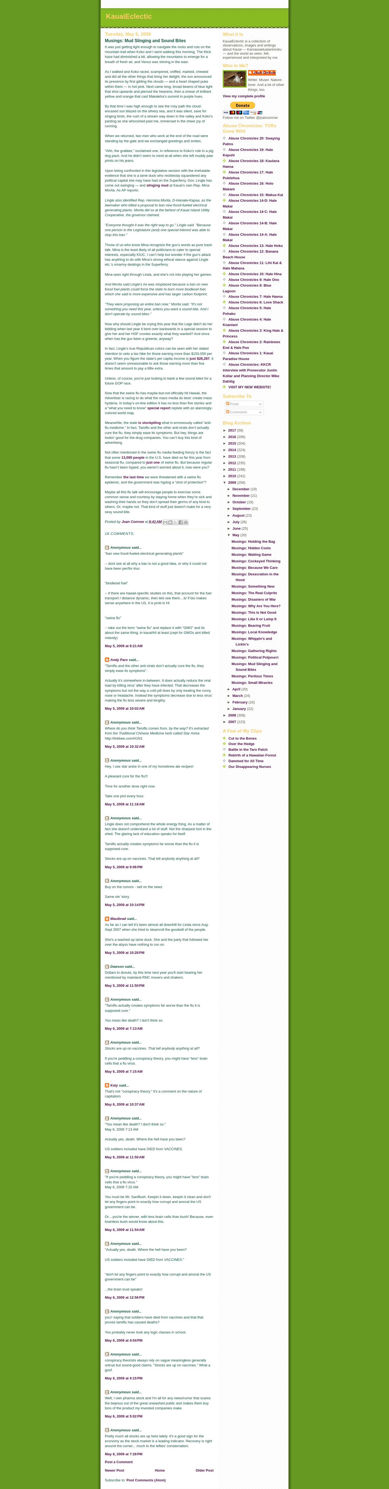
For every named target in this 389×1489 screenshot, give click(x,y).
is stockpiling (149, 423)
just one (153, 462)
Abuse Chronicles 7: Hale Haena (255, 296)
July (237, 522)
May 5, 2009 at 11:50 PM (125, 986)
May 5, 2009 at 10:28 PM (125, 953)
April (236, 689)
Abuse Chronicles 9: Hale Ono (253, 280)
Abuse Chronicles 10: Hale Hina (255, 274)
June (237, 528)
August (238, 515)
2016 (232, 437)
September (242, 509)
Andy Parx (119, 660)
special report (158, 408)
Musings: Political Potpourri (254, 657)
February (241, 702)
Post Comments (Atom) (146, 1480)
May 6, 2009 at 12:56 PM (125, 1297)
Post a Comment (119, 1462)
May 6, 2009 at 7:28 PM (123, 1454)
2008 (232, 715)
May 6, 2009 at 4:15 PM (123, 1378)
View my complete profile (244, 96)
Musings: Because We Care (254, 568)
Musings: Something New (252, 586)
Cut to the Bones (242, 738)
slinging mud (157, 185)
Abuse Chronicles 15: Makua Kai (255, 195)
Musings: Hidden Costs (251, 548)
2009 (232, 482)
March (238, 696)
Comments (236, 412)
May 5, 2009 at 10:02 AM (125, 708)
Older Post (205, 1470)
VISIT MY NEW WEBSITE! (249, 387)
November (242, 496)
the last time (133, 477)
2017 (232, 430)
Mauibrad (118, 919)
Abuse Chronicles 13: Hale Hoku (255, 246)
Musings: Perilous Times (252, 676)
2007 (232, 722)
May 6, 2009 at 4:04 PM (123, 1340)
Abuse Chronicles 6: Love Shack (255, 302)
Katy (114, 1085)
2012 (232, 463)
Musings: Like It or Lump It (253, 619)
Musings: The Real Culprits (254, 593)
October (240, 502)
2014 (232, 450)
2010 (232, 476)
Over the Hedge (241, 744)
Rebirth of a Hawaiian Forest (252, 755)
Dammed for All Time (245, 761)
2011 (232, 469)
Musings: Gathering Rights (254, 651)
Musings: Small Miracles (251, 683)
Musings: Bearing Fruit (250, 625)
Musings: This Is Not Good (253, 612)
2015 (232, 443)
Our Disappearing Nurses (249, 767)
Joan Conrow (264, 72)
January (240, 709)
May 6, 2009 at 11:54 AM (125, 1230)
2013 (232, 456)
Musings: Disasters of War (253, 599)
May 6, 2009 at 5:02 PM (123, 1416)
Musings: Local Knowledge (254, 632)
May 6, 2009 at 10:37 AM (125, 1104)
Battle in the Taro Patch (248, 749)
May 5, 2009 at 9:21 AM (124, 646)
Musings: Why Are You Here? (255, 606)
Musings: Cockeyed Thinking (255, 561)
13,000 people (133, 457)
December (241, 489)
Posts (232, 404)
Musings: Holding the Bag (253, 541)
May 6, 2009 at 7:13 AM (124, 1028)
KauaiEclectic (129, 16)
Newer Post (114, 1470)
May (236, 535)
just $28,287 (200, 358)
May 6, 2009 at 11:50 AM (125, 1157)
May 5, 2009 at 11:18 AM (125, 804)
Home (160, 1470)
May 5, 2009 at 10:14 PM (125, 905)
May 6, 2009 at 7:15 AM (124, 1071)
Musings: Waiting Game (251, 555)
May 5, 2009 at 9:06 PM (123, 867)
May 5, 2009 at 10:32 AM (125, 746)
